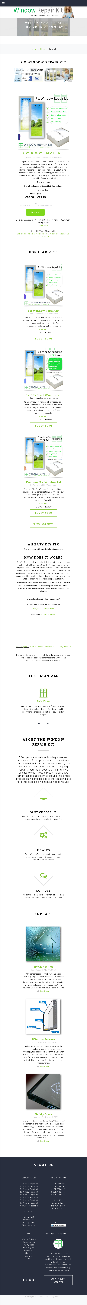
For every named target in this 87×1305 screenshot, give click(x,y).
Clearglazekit (28, 1222)
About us (29, 1253)
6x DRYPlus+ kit (44, 237)
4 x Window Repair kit (29, 1192)
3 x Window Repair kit (43, 311)
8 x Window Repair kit (29, 1203)
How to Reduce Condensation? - (44, 647)
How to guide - (22, 647)
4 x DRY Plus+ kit (58, 1189)
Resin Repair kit (58, 1209)
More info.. (43, 329)
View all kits (43, 524)
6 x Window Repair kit (29, 1197)
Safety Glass (43, 1114)
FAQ (29, 1259)
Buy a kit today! (58, 1280)
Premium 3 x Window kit (43, 482)
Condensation (43, 967)
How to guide (28, 1248)
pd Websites (60, 1297)
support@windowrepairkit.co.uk (58, 1233)
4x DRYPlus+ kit (51, 234)
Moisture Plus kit (58, 1206)
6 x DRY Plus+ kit (58, 1195)
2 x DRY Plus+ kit (58, 1184)
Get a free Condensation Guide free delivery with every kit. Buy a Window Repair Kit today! (58, 1267)
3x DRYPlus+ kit (37, 234)
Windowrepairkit (29, 1220)
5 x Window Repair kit (29, 1195)
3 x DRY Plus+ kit (58, 1186)
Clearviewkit (29, 1217)
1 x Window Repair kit (29, 1184)
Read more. (45, 991)
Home (33, 49)
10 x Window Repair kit (28, 1206)
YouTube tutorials (47, 615)
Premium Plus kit (58, 1203)
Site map (29, 1256)
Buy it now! (43, 338)
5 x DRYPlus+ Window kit (43, 395)
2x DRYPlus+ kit (23, 234)
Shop (42, 49)
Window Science (43, 1039)
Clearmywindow (28, 1225)
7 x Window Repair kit (29, 1200)
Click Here (43, 225)
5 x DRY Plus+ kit (58, 1192)
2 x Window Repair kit (29, 1186)
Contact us (28, 1250)
